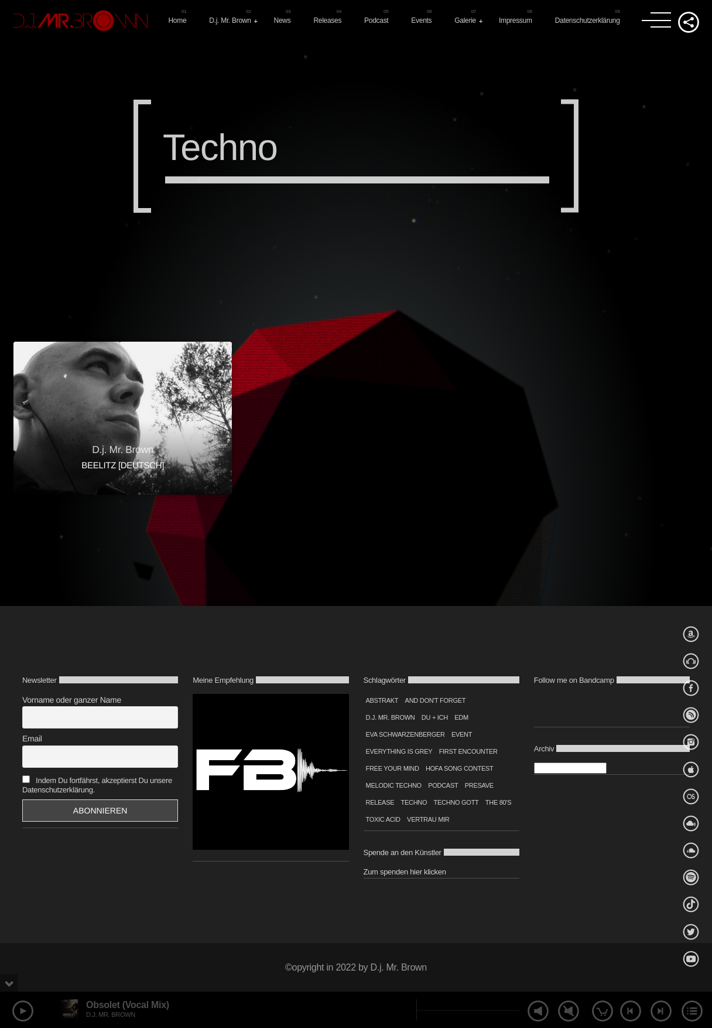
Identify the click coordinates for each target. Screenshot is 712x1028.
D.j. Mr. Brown (230, 20)
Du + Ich (435, 717)
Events (421, 20)
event (461, 734)
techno (414, 802)
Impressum (515, 20)
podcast (443, 785)
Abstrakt (382, 700)
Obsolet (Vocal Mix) (127, 1005)
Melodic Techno (394, 785)
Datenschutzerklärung (587, 20)
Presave (479, 785)
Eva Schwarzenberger (405, 734)
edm (461, 717)
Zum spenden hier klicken (405, 871)
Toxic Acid (383, 819)
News (282, 20)
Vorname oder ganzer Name (71, 699)
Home (177, 20)
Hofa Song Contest (460, 768)
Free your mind (392, 768)
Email (32, 738)
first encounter (468, 751)
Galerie (465, 20)
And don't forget (435, 700)
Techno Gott (456, 802)
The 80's (498, 802)
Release (380, 802)
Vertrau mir (428, 819)
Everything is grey (399, 751)
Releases (327, 20)
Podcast (376, 20)
